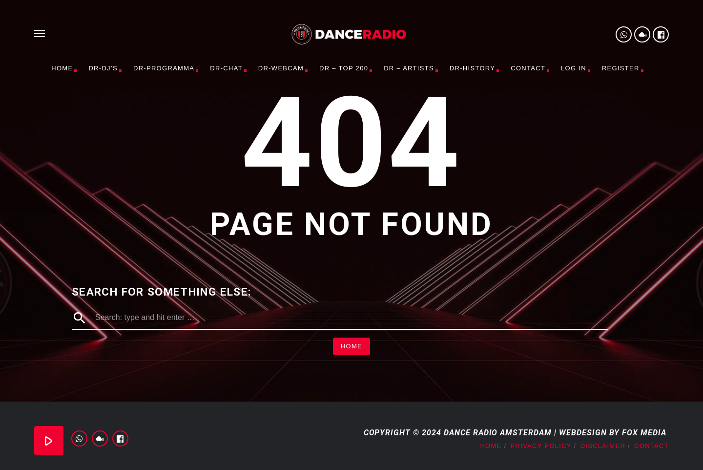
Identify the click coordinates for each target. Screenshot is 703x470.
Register (621, 68)
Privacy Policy (541, 445)
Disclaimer (602, 445)
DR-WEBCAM (281, 68)
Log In (573, 68)
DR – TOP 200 (343, 68)
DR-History (472, 68)
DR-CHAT (226, 68)
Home (62, 68)
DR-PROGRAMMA (163, 68)
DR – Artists (409, 68)
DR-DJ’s (103, 68)
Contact (528, 68)
